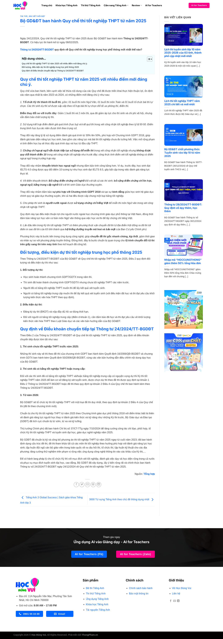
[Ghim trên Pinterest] (93, 484)
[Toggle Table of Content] (148, 59)
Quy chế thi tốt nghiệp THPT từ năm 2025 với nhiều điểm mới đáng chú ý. (54, 63)
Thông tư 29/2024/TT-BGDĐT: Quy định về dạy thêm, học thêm (183, 208)
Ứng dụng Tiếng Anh (97, 599)
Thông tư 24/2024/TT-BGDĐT (37, 49)
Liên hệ (176, 593)
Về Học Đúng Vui (181, 588)
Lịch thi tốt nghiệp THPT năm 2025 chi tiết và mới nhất (182, 102)
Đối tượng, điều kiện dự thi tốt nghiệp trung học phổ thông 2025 (50, 67)
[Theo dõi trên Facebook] (170, 601)
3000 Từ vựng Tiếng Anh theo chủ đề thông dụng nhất (122, 499)
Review (137, 5)
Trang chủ (46, 5)
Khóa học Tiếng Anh (66, 5)
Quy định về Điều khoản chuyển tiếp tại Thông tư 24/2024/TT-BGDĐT (53, 71)
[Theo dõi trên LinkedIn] (178, 601)
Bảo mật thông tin (139, 593)
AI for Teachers (153, 5)
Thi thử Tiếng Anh (90, 5)
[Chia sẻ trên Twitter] (81, 484)
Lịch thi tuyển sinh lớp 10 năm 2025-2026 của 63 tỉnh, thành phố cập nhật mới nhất (182, 53)
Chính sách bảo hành (141, 588)
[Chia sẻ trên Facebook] (76, 484)
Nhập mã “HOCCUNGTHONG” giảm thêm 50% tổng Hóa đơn (182, 261)
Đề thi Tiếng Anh (95, 588)
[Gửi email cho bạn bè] (87, 484)
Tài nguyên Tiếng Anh (98, 610)
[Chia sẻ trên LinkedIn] (98, 484)
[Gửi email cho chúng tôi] (174, 601)
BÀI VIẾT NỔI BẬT (37, 16)
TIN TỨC (24, 16)
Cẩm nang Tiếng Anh (116, 5)
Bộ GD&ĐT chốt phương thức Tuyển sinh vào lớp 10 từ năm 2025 (182, 152)
